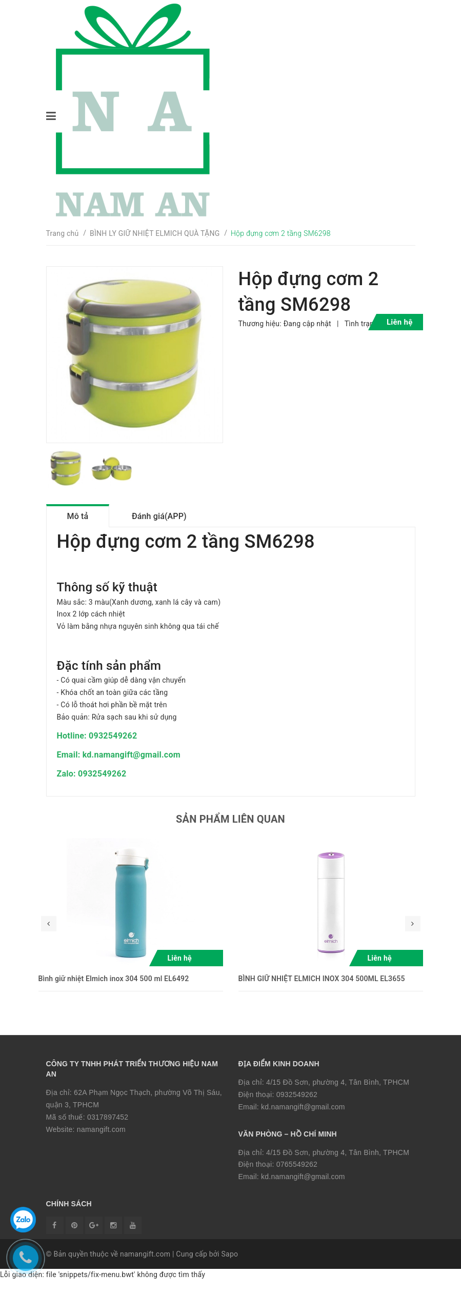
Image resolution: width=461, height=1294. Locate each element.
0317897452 (107, 1126)
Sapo (229, 1267)
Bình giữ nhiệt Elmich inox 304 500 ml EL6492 (113, 988)
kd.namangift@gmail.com (303, 1115)
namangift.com (101, 1138)
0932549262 (296, 1103)
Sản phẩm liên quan (230, 828)
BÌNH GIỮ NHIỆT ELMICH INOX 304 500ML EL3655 (321, 988)
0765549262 (296, 1173)
